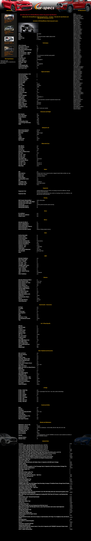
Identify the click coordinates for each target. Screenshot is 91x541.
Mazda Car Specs (77, 77)
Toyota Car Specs (77, 104)
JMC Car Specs (76, 64)
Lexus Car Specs (77, 69)
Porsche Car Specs (77, 88)
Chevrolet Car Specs (77, 29)
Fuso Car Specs (76, 46)
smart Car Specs (77, 98)
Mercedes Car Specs (78, 79)
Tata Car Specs (76, 103)
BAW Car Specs (76, 21)
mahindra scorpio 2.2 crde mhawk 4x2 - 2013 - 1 (8, 21)
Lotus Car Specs (77, 70)
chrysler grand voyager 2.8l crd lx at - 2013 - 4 (8, 32)
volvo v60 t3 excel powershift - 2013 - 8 (9, 43)
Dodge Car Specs (77, 37)
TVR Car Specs (76, 105)
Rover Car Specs (77, 94)
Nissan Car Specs (77, 85)
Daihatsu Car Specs (77, 33)
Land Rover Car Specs (78, 67)
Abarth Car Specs (77, 15)
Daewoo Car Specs (77, 32)
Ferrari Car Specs (77, 40)
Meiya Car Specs (77, 78)
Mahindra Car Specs (77, 71)
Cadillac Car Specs (77, 24)
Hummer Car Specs (77, 56)
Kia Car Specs (76, 65)
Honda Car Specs (77, 55)
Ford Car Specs (76, 43)
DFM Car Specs (76, 35)
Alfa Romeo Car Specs (78, 16)
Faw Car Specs (76, 39)
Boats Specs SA (4, 60)
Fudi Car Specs (76, 45)
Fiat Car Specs (76, 42)
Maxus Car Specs (77, 74)
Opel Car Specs (76, 86)
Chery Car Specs (77, 28)
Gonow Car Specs (77, 50)
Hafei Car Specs (76, 52)
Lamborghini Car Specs (78, 66)
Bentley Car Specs (77, 22)
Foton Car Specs (77, 44)
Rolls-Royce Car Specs (78, 93)
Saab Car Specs (76, 96)
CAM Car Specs (76, 25)
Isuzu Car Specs (76, 59)
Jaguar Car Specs (77, 62)
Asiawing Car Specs (77, 17)
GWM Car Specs (76, 51)
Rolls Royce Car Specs (78, 92)
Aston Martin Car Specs (78, 18)
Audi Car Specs (76, 19)
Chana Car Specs (77, 26)
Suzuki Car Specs (77, 101)
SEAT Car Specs (76, 97)
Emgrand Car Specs (77, 38)
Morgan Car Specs (77, 84)
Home (74, 13)
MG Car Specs (76, 80)
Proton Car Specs (77, 90)
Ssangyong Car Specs (78, 99)
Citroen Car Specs (77, 31)
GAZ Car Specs (76, 47)
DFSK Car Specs (77, 36)
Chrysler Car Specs (77, 30)
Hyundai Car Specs (77, 57)
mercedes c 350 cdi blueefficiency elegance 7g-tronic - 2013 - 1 (8, 53)
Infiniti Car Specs (77, 58)
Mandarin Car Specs (77, 72)
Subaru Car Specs (77, 100)
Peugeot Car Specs (77, 87)
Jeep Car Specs (76, 63)
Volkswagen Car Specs (78, 106)
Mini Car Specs (76, 81)
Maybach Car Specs (77, 76)
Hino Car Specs (76, 53)
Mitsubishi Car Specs (78, 83)
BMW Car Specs (76, 23)
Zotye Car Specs (77, 108)
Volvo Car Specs (77, 107)
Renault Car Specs (77, 91)
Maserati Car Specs (77, 73)
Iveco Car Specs (76, 60)
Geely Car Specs (77, 49)
